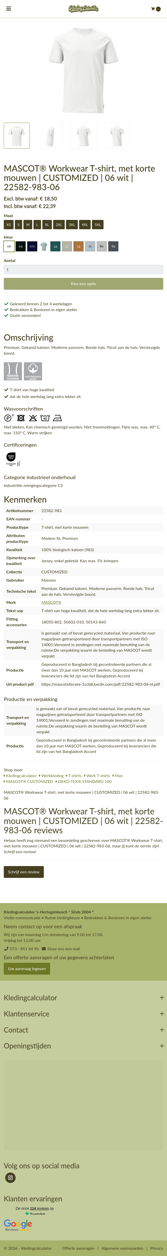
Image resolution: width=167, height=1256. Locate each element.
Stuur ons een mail (63, 948)
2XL (59, 224)
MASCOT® (51, 602)
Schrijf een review (24, 871)
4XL (85, 224)
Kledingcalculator (20, 775)
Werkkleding (51, 775)
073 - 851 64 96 (24, 948)
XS (9, 224)
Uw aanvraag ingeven (27, 968)
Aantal (9, 260)
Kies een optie (83, 283)
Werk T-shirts (97, 775)
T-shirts (73, 775)
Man (118, 775)
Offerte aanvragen (78, 1248)
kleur (8, 237)
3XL (72, 224)
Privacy (156, 1248)
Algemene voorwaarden (122, 1248)
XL (47, 224)
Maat (8, 215)
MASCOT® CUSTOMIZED (28, 781)
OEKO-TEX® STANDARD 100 (84, 781)
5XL (98, 224)
